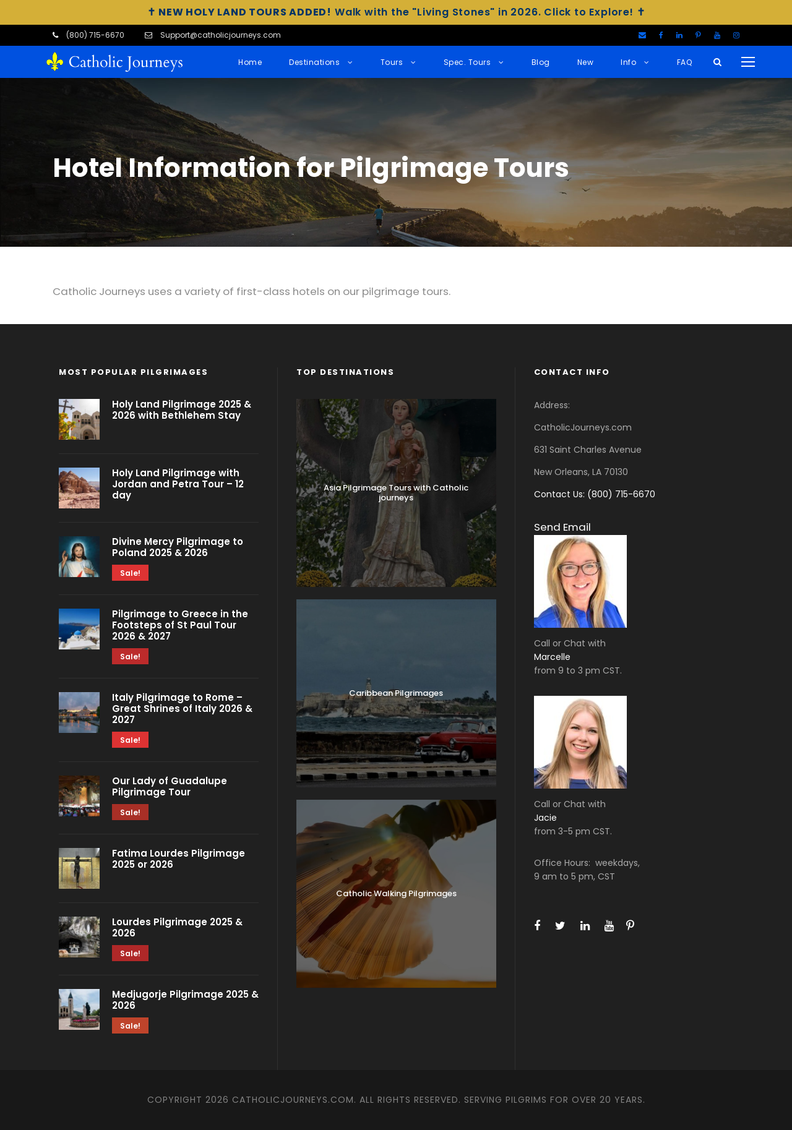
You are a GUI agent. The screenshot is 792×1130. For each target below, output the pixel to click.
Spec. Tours (467, 62)
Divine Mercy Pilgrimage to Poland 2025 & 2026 (177, 547)
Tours (392, 62)
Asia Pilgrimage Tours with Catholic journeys (396, 492)
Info (628, 62)
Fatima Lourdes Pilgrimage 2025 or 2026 (178, 859)
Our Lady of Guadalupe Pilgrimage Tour (169, 786)
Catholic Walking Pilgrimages (396, 893)
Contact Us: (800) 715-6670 (594, 494)
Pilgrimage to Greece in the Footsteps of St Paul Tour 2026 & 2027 (180, 625)
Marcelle (552, 657)
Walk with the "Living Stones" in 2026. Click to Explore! (396, 12)
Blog (541, 62)
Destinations (314, 62)
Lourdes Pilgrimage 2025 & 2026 (177, 927)
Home (250, 62)
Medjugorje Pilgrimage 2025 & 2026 (185, 1000)
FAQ (684, 62)
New (585, 62)
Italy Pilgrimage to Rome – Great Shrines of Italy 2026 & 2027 (182, 708)
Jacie (545, 817)
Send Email (562, 527)
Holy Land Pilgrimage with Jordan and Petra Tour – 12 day (178, 484)
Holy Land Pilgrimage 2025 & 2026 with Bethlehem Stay (181, 410)
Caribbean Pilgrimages (396, 693)
